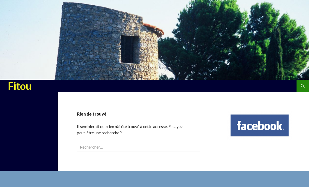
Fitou (20, 86)
